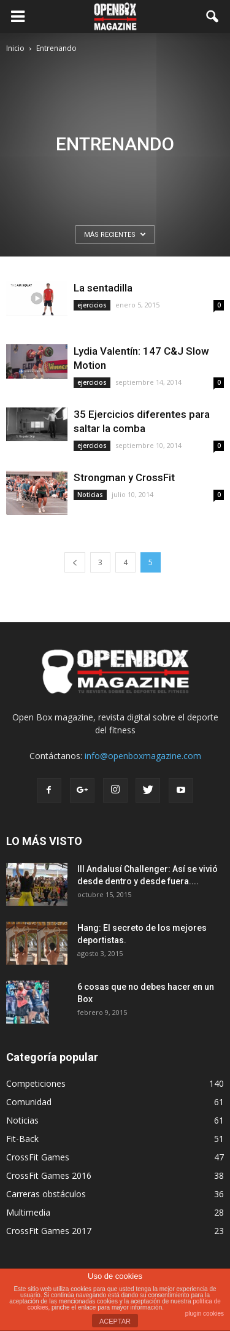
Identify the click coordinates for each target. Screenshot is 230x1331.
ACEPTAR (115, 1321)
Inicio (15, 48)
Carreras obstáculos (46, 1194)
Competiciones (36, 1083)
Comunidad (29, 1102)
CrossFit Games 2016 (48, 1175)
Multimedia (28, 1212)
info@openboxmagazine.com (143, 756)
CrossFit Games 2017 (48, 1230)
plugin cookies (204, 1313)
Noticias (90, 494)
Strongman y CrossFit (124, 477)
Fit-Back (22, 1138)
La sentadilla (103, 288)
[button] (213, 16)
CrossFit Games (37, 1157)
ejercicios (92, 305)
